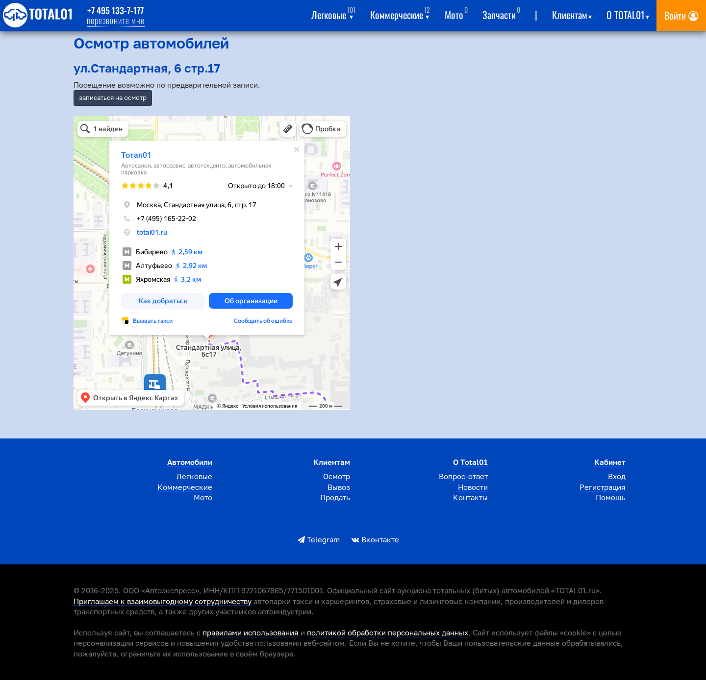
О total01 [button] (627, 13)
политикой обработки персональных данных (387, 632)
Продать (335, 497)
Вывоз (339, 487)
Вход (617, 476)
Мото (456, 13)
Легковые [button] (333, 13)
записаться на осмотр (113, 97)
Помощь (611, 497)
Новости (473, 487)
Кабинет (610, 462)
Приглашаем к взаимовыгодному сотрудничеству (163, 601)
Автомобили (189, 462)
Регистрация (603, 487)
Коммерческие (184, 487)
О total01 (470, 462)
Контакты (470, 497)
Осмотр (336, 476)
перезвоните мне (116, 20)
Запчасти (501, 13)
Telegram (319, 539)
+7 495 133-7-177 (115, 10)
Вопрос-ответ (463, 476)
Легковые (194, 476)
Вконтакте (375, 539)
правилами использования (250, 632)
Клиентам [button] (572, 13)
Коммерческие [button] (400, 13)
